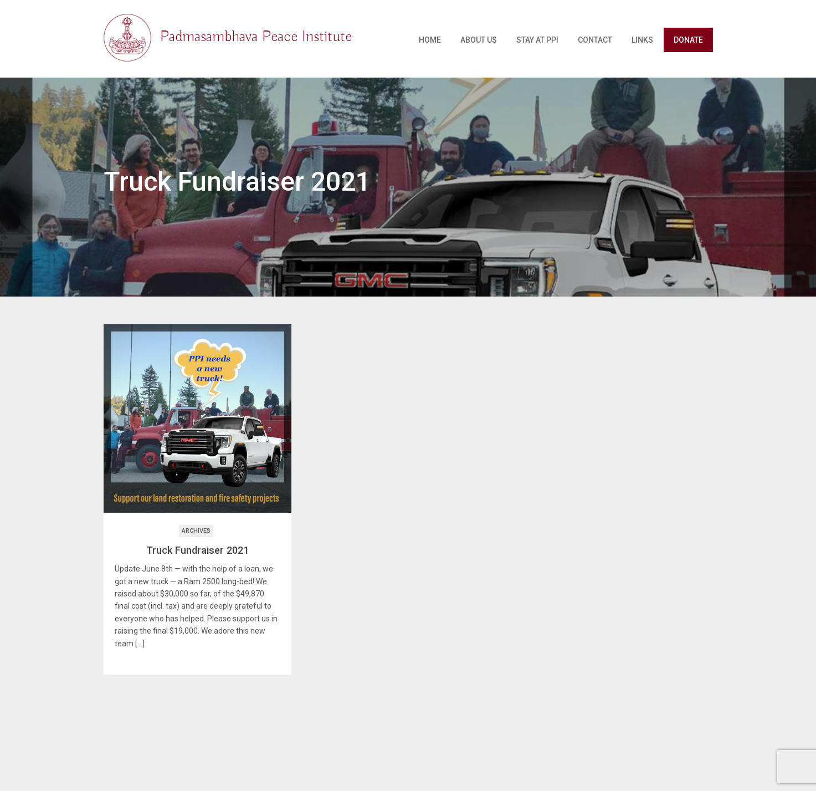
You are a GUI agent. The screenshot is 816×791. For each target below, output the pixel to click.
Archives (196, 530)
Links (642, 39)
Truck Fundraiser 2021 (197, 550)
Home (430, 39)
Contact (595, 39)
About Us (478, 39)
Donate (688, 39)
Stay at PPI (537, 39)
